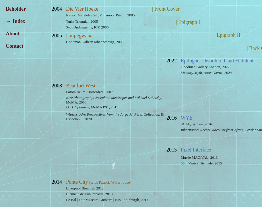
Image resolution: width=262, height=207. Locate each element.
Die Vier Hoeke (82, 9)
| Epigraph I (188, 22)
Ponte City (98, 182)
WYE (187, 118)
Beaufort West (81, 86)
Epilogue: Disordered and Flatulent (217, 61)
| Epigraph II (227, 35)
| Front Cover (166, 9)
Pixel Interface (196, 150)
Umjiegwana (79, 36)
